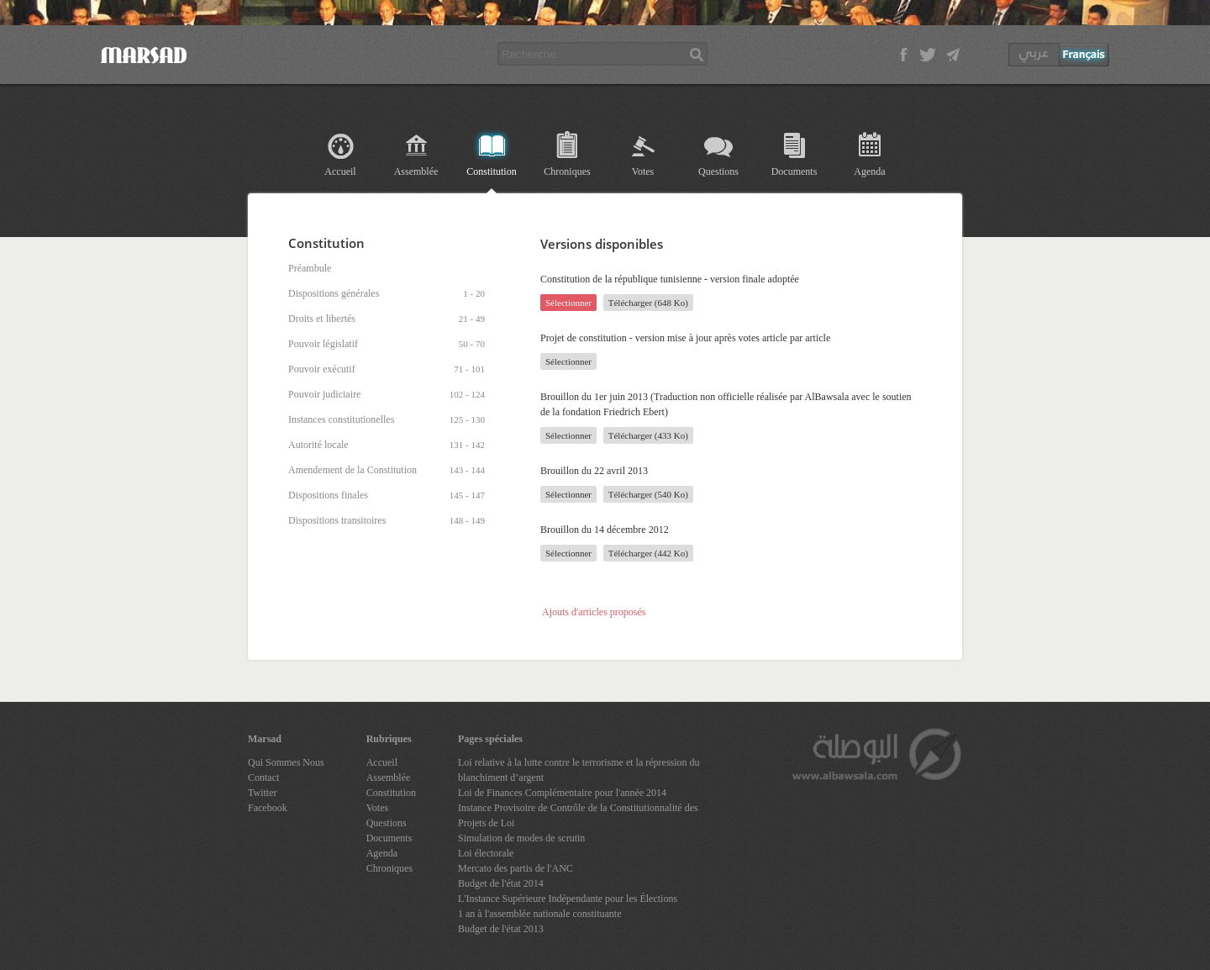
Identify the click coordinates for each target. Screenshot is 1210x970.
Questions (718, 171)
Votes (643, 171)
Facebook (267, 808)
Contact (263, 777)
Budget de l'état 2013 (501, 929)
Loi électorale (485, 853)
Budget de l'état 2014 (501, 883)
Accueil (339, 171)
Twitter (262, 793)
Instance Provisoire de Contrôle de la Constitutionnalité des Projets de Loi (578, 815)
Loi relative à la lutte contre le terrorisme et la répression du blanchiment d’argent (579, 769)
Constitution (491, 171)
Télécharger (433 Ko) (648, 435)
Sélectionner (568, 303)
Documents (794, 171)
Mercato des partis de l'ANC (515, 868)
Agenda (869, 171)
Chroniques (567, 171)
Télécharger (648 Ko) (648, 303)
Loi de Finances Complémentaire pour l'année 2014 (562, 793)
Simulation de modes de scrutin (521, 838)
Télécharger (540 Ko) (648, 494)
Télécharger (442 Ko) (648, 553)
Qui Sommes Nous (286, 762)
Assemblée (416, 171)
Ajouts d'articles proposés (593, 612)
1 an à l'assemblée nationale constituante (539, 914)
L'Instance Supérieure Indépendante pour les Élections (567, 898)
